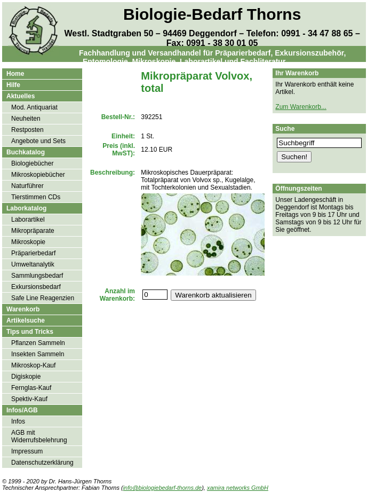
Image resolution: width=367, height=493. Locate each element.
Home (15, 73)
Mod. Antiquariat (34, 107)
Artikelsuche (25, 320)
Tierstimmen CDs (35, 197)
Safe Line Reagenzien (42, 298)
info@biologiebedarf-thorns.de (162, 487)
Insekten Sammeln (37, 354)
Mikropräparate (32, 230)
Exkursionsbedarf (36, 287)
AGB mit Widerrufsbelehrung (39, 436)
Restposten (27, 130)
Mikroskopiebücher (38, 174)
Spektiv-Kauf (29, 399)
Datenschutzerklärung (42, 462)
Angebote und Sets (38, 141)
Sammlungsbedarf (37, 275)
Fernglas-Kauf (31, 388)
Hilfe (13, 85)
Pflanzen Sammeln (38, 343)
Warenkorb (22, 309)
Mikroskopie (28, 242)
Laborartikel (28, 219)
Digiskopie (26, 376)
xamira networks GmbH (237, 487)
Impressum (27, 451)
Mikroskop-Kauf (33, 365)
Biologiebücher (32, 163)
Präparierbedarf (33, 253)
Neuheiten (26, 118)
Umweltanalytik (32, 264)
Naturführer (27, 186)
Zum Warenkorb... (300, 107)
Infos (18, 421)
